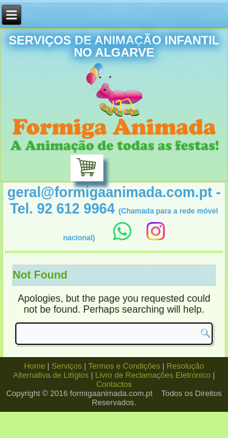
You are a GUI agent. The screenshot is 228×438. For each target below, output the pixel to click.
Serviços (67, 365)
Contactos (114, 384)
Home (34, 365)
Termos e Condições (124, 365)
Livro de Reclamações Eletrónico (152, 375)
